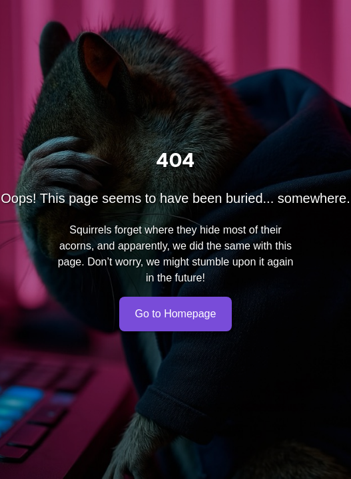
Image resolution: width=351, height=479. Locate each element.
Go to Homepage (175, 314)
